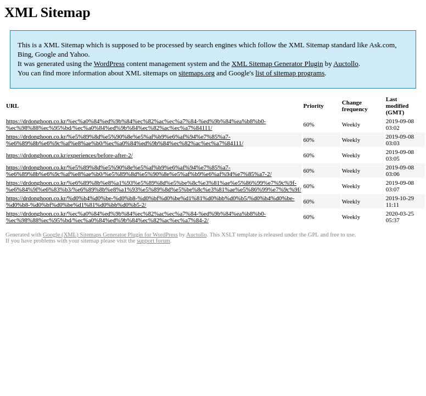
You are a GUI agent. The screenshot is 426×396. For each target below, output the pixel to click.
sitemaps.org (196, 73)
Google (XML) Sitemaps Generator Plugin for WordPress (110, 235)
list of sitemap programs (289, 73)
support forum (153, 241)
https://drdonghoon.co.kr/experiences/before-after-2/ (69, 155)
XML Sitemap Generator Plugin (277, 63)
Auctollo (345, 63)
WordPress (109, 63)
